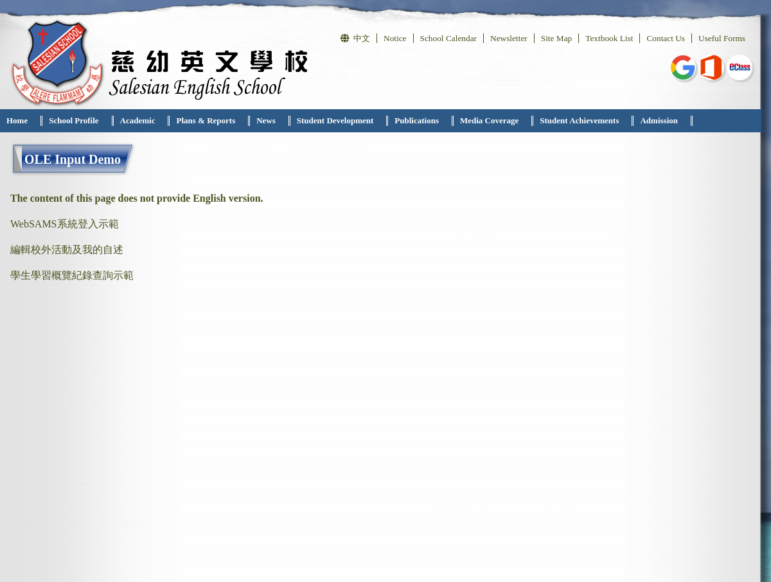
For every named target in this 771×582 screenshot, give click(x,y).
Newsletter (508, 38)
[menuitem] (21, 121)
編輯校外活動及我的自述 (66, 249)
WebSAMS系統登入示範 (64, 223)
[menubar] (346, 120)
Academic (137, 120)
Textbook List (609, 38)
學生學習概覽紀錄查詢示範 (72, 275)
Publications (416, 120)
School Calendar (448, 38)
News (266, 120)
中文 (355, 38)
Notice (395, 38)
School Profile (73, 120)
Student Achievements (579, 120)
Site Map (556, 38)
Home (17, 120)
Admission (659, 120)
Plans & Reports (205, 120)
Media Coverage (489, 120)
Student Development (335, 120)
